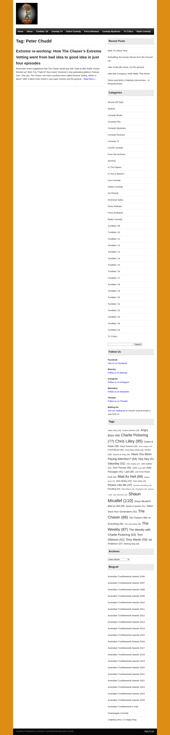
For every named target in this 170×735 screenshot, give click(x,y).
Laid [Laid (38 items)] (129, 471)
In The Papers (114, 167)
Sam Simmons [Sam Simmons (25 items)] (120, 495)
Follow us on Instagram (118, 382)
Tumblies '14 (114, 258)
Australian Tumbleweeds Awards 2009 (126, 596)
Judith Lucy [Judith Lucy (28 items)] (138, 468)
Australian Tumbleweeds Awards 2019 (126, 661)
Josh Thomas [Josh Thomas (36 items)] (122, 468)
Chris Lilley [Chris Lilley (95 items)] (129, 441)
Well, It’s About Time (117, 50)
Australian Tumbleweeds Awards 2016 (126, 641)
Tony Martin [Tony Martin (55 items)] (137, 539)
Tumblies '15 (114, 265)
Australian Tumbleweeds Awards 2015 (126, 635)
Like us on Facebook (117, 363)
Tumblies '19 (114, 291)
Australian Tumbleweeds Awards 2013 (126, 622)
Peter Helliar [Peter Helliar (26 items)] (139, 481)
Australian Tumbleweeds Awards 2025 (126, 700)
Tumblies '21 (114, 304)
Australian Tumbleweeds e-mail (123, 706)
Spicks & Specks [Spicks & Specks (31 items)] (135, 506)
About (30, 31)
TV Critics (128, 31)
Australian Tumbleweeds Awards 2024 (126, 693)
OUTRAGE (113, 193)
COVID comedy (115, 147)
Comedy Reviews (116, 135)
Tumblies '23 (114, 317)
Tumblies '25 (114, 330)
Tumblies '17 (114, 278)
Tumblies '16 (114, 271)
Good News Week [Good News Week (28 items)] (134, 450)
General (111, 161)
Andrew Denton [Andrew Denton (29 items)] (131, 430)
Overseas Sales (115, 200)
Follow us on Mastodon (118, 392)
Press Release (115, 206)
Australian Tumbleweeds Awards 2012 (126, 615)
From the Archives (116, 154)
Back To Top (149, 731)
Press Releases (91, 31)
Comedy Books (115, 115)
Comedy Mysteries (111, 31)
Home (20, 31)
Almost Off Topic (116, 102)
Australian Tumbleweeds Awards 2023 (126, 687)
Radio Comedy (144, 31)
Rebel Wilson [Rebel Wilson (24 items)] (128, 489)
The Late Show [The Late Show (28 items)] (133, 524)
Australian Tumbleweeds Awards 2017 (126, 648)
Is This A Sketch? (116, 174)
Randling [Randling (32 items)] (114, 489)
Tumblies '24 (114, 323)
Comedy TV (57, 31)
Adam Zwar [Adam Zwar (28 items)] (114, 430)
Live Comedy (114, 180)
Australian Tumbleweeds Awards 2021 (126, 674)
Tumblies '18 (114, 284)
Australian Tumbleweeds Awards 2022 (126, 680)
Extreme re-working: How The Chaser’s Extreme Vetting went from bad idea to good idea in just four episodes (58, 57)
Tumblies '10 (114, 232)
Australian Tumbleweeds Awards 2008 (126, 589)
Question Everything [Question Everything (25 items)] (142, 485)
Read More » (89, 79)
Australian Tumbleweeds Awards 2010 (126, 602)
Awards (111, 108)
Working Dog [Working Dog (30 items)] (131, 544)
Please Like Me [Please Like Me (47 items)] (120, 484)
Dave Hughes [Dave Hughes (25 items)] (145, 446)
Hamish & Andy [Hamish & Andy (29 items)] (121, 454)
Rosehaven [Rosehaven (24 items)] (141, 489)
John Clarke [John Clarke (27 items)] (133, 464)
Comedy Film (114, 121)
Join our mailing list (116, 410)
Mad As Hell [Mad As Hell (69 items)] (130, 476)
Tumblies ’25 (42, 31)
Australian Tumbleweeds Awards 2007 (126, 583)
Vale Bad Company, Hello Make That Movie (129, 73)
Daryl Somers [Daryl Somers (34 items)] (129, 446)
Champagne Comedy (118, 713)
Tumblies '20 (114, 297)
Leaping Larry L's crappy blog (122, 719)
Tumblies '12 (114, 245)
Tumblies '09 (114, 226)
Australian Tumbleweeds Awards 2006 (126, 576)
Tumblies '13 (114, 252)
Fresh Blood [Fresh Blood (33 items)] (116, 450)
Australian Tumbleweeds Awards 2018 (126, 654)
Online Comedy (73, 31)
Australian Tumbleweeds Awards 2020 (126, 667)
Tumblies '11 (114, 239)
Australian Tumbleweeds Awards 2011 (126, 609)
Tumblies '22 (114, 310)
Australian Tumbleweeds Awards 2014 (126, 628)
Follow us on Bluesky (117, 373)
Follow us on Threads (118, 401)
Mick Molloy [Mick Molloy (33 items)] (124, 481)
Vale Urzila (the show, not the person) (126, 67)
